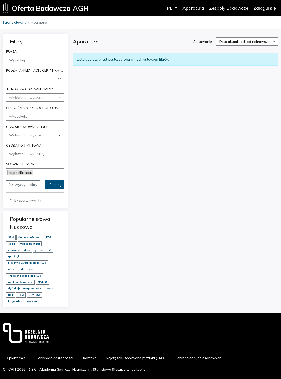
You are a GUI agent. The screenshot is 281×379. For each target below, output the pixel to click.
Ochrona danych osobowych (198, 358)
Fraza (11, 51)
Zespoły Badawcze (228, 8)
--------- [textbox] (16, 79)
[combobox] (35, 79)
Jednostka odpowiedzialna (30, 89)
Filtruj (54, 184)
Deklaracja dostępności (54, 358)
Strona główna (14, 22)
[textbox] (27, 97)
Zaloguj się (265, 8)
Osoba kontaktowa (23, 145)
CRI (11, 369)
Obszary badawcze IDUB (27, 127)
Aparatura (193, 8)
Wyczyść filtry (23, 184)
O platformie (15, 358)
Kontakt (89, 358)
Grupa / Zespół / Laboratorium (32, 108)
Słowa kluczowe (21, 164)
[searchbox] (35, 135)
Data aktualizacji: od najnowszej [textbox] (244, 41)
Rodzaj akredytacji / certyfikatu (34, 70)
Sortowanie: (203, 41)
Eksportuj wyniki (25, 200)
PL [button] (170, 8)
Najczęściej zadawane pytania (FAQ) (135, 358)
